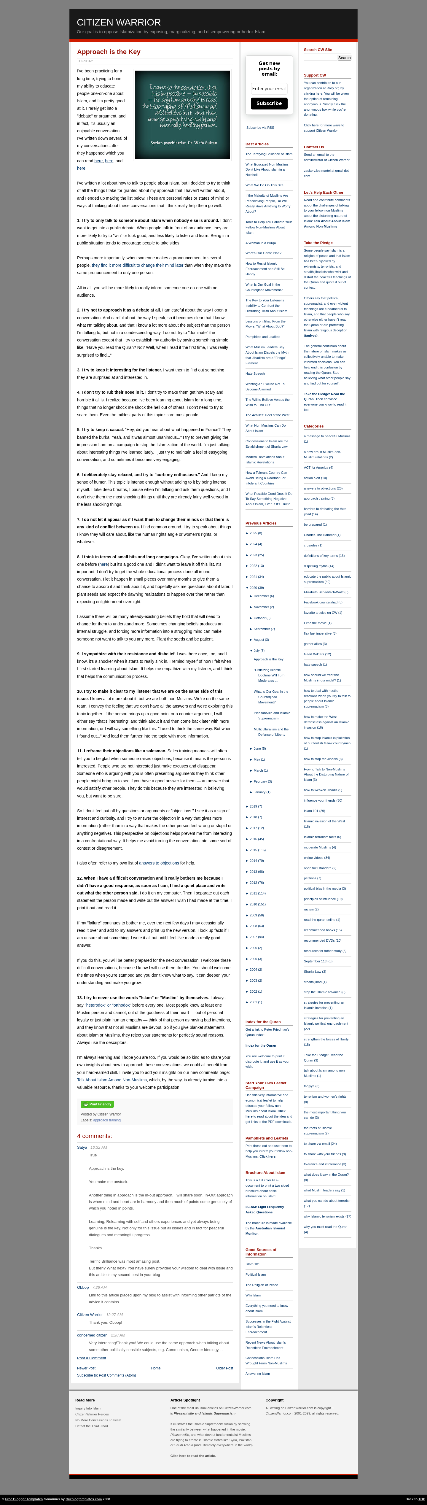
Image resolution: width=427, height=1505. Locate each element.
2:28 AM (118, 1335)
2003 (254, 980)
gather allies (313, 644)
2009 (254, 915)
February (261, 781)
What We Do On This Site (264, 185)
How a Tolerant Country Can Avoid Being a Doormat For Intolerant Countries (266, 478)
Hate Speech (255, 373)
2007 (254, 937)
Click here (267, 1156)
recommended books (320, 930)
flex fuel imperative (318, 633)
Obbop (83, 1287)
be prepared (313, 524)
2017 (254, 828)
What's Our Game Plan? (263, 253)
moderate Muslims (318, 847)
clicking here (313, 93)
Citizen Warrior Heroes (92, 1414)
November (262, 607)
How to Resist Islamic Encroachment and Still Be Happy (265, 269)
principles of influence (320, 899)
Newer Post (86, 1368)
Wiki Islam (253, 1295)
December (262, 596)
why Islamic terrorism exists (324, 1216)
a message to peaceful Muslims (327, 436)
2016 (254, 839)
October (260, 618)
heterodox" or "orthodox (108, 1005)
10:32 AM (98, 1147)
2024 (254, 544)
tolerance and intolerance (323, 1164)
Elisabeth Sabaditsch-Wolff (324, 592)
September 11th (316, 961)
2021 (254, 577)
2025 (254, 533)
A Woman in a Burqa (261, 243)
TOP (421, 1499)
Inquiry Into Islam (88, 1408)
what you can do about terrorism (327, 1200)
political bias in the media (323, 888)
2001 (254, 1002)
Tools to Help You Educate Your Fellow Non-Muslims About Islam (269, 227)
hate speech (313, 664)
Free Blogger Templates (24, 1499)
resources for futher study (323, 951)
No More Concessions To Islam (98, 1420)
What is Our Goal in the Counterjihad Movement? (271, 697)
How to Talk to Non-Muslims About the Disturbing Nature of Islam (326, 774)
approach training (107, 1120)
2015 (254, 850)
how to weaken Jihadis (321, 790)
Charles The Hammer (320, 535)
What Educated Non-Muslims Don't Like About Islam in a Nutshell (267, 170)
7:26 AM (99, 1287)
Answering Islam (258, 1373)
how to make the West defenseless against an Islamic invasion (326, 722)
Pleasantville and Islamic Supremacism (204, 1413)
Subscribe (269, 103)
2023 (254, 555)
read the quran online (320, 919)
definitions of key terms (321, 555)
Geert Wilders (314, 654)
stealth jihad (313, 982)
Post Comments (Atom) (117, 1375)
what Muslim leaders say (322, 1190)
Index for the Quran (261, 1045)
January (260, 792)
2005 (254, 959)
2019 (254, 806)
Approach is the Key (109, 51)
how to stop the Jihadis (321, 759)
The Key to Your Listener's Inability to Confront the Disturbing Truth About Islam (266, 305)
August (259, 639)
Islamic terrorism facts (320, 837)
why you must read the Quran (326, 1227)
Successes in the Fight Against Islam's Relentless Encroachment (268, 1327)
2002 (254, 991)
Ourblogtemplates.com (84, 1499)
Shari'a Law (313, 971)
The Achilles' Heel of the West (267, 415)
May (257, 759)
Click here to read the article (193, 1456)
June (258, 748)
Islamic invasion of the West (324, 821)
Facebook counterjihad (321, 602)
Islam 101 (253, 1264)
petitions (310, 878)
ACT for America (316, 467)
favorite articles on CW (321, 612)
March (259, 770)
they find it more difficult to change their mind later (138, 265)
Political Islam (256, 1274)
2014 (254, 860)
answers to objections (159, 863)
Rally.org (333, 88)
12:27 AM (114, 1314)
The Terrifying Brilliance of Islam (269, 154)
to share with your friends (323, 1154)
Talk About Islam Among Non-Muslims (112, 1080)
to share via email (317, 1143)
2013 (254, 871)
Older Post (224, 1368)
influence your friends (320, 800)
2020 (254, 587)
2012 (254, 882)
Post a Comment (91, 1358)
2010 (254, 904)
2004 (254, 969)
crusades (311, 545)
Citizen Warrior (119, 22)
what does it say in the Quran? (326, 1174)
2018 (254, 817)
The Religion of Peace (262, 1285)
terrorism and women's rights (325, 1096)
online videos (314, 857)
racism (309, 909)
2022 (254, 566)
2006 (254, 948)
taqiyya (311, 335)
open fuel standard (318, 868)
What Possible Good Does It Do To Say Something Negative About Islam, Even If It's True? (269, 499)
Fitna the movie (316, 623)
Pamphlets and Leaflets (263, 336)
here (98, 160)
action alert (312, 478)
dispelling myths (316, 566)
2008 (254, 926)
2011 (254, 893)
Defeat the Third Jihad (91, 1426)
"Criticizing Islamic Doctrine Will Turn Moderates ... (269, 675)
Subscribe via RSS (260, 127)
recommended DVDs (320, 940)
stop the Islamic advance (322, 992)
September (262, 629)
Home (156, 1368)
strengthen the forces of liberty (326, 1039)
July (257, 650)
